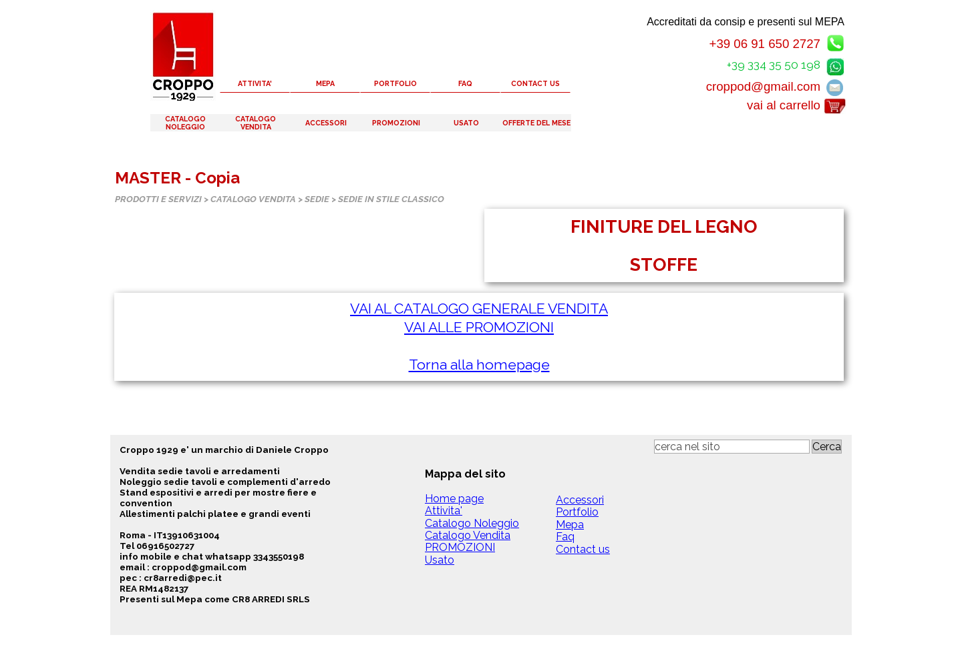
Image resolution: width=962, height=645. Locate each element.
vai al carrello (783, 105)
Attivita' (443, 510)
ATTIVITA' (255, 83)
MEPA (325, 83)
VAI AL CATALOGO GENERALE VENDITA (479, 308)
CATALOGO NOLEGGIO (185, 123)
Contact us (583, 549)
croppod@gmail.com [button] (763, 86)
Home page (454, 498)
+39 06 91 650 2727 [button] (764, 44)
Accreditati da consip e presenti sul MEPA (745, 21)
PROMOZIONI (396, 123)
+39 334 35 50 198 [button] (773, 64)
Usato (439, 560)
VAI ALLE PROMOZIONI (479, 327)
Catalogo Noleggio (472, 523)
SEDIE (317, 198)
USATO (466, 123)
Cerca (826, 446)
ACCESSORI (326, 123)
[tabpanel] (664, 245)
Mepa (570, 524)
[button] (835, 64)
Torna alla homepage (479, 364)
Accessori (580, 500)
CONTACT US (535, 83)
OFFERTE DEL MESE (536, 123)
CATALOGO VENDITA (255, 123)
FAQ (465, 83)
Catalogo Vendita (467, 535)
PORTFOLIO (395, 83)
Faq (565, 536)
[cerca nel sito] (732, 447)
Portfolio (577, 512)
